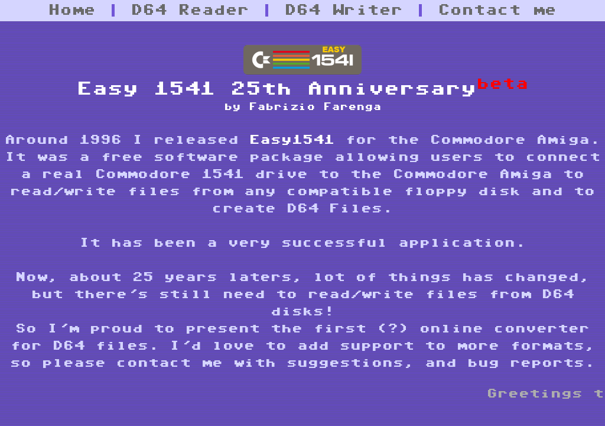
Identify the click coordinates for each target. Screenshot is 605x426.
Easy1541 (291, 139)
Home (72, 10)
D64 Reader (190, 10)
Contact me (497, 10)
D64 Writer (344, 10)
